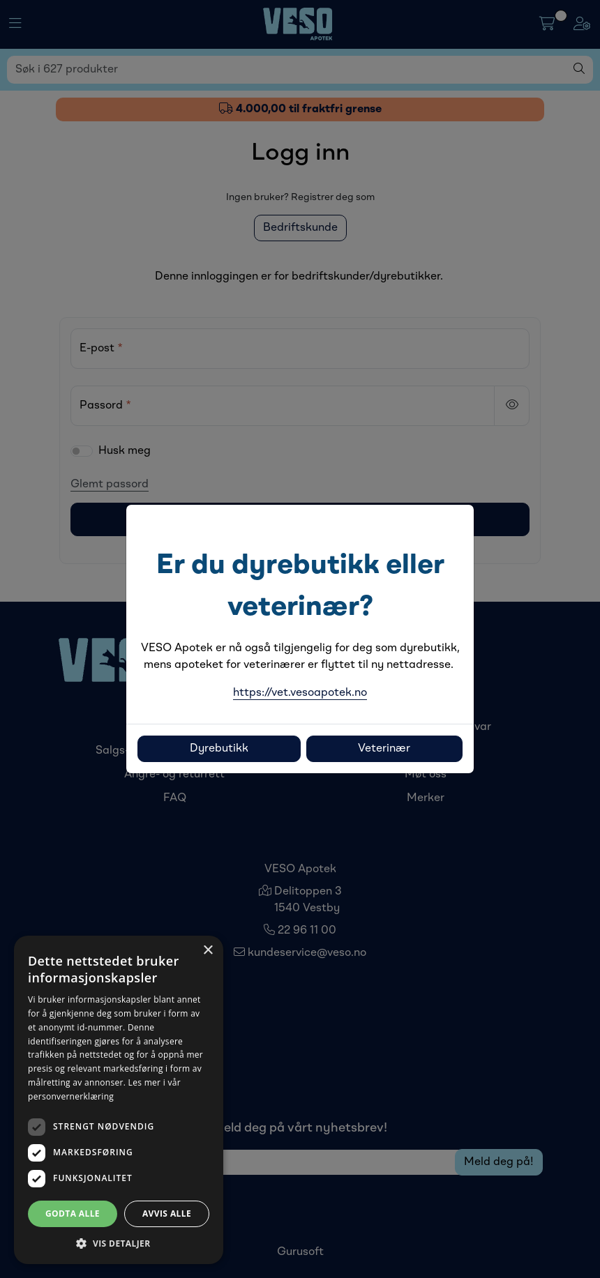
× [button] (207, 950)
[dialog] (118, 1100)
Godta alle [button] (72, 1213)
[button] (118, 1243)
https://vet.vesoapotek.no (300, 693)
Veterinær (384, 748)
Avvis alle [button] (166, 1213)
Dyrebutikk (219, 748)
